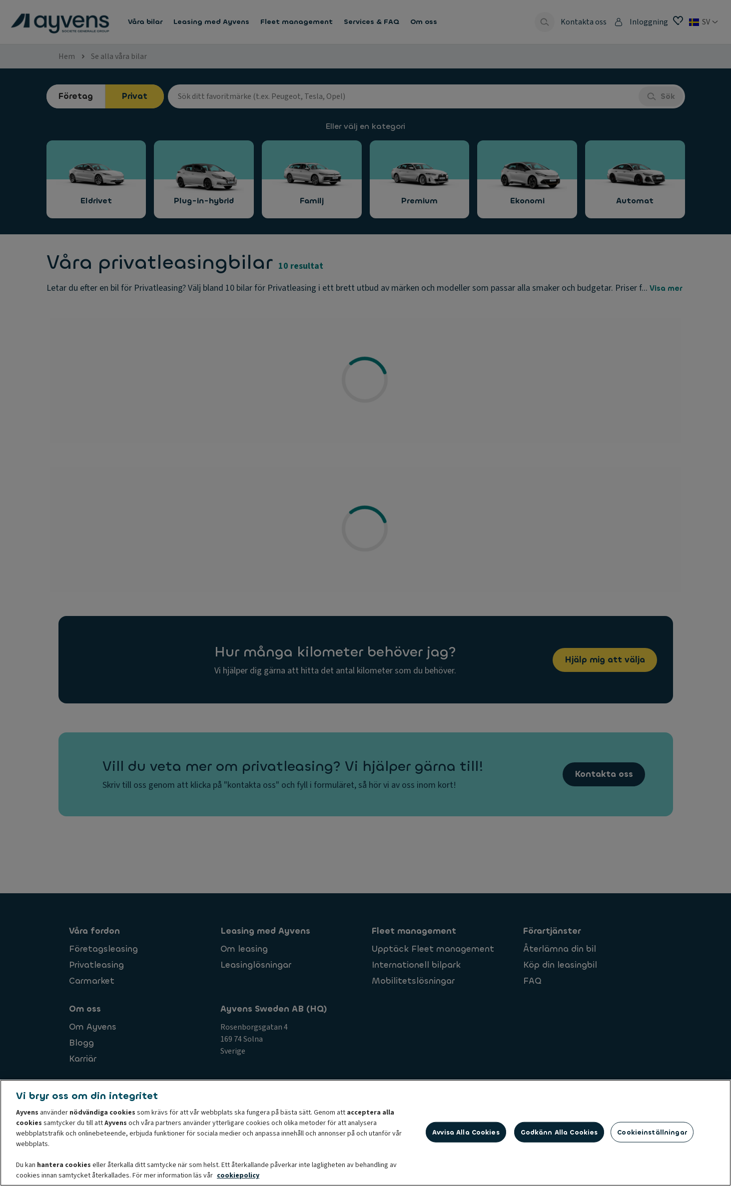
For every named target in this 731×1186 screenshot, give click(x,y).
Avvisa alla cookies (465, 1132)
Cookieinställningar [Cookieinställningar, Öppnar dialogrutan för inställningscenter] (652, 1132)
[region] (365, 1133)
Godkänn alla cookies (559, 1132)
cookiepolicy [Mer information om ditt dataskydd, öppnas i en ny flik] (238, 1176)
